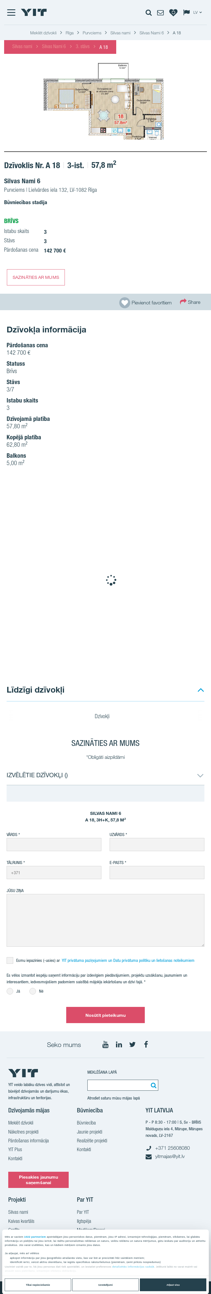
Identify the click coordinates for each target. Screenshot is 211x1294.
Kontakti (15, 1159)
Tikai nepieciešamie (38, 1285)
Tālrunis (14, 862)
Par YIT (83, 1212)
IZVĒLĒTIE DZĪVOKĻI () (37, 775)
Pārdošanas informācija (28, 1141)
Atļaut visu (173, 1285)
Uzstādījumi (105, 1285)
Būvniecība (86, 1123)
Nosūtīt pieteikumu (105, 1015)
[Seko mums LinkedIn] (119, 1044)
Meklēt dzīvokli (20, 1123)
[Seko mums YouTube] (105, 1044)
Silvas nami (22, 47)
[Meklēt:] (153, 1085)
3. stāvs (83, 47)
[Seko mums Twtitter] (132, 1044)
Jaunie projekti (89, 1132)
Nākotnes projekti (23, 1132)
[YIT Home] (34, 12)
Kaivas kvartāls (21, 1221)
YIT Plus (15, 1150)
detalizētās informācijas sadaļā (133, 1266)
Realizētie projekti (92, 1141)
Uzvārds (117, 834)
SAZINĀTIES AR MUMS (36, 277)
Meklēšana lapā (102, 1072)
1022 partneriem (35, 1236)
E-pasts (117, 862)
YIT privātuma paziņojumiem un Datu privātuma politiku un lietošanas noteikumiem (128, 960)
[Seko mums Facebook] (145, 1044)
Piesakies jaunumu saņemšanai (38, 1179)
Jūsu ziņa (15, 890)
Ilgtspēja (84, 1221)
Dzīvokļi (105, 717)
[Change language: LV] (193, 12)
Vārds (12, 834)
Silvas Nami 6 (54, 47)
